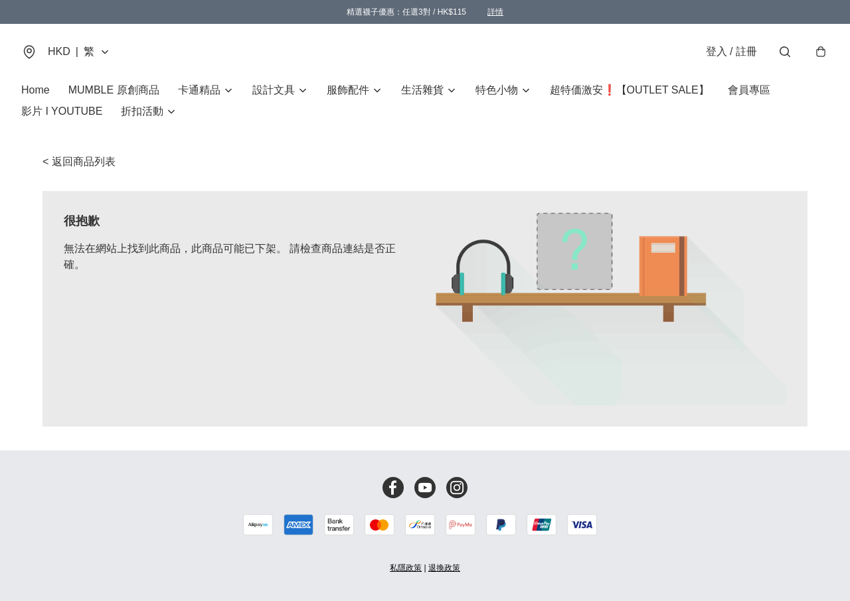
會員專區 (749, 90)
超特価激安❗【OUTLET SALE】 (629, 90)
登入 (731, 51)
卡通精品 (199, 90)
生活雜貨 (422, 90)
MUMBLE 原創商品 (113, 90)
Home (35, 90)
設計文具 (273, 90)
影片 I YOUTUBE (61, 111)
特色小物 (496, 90)
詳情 (495, 12)
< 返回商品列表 (79, 161)
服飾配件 (348, 90)
